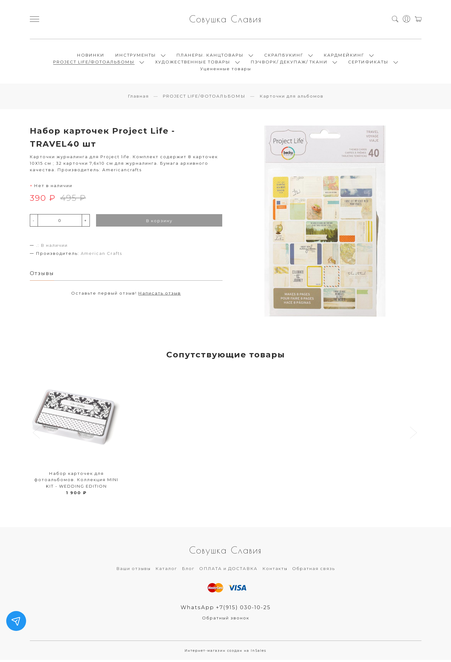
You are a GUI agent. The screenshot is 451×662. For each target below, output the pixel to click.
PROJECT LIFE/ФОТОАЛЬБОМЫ (94, 62)
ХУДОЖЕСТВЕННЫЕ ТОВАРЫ (192, 62)
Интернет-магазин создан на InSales (225, 653)
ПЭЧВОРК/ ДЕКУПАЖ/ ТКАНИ (289, 62)
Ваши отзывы (133, 570)
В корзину (159, 222)
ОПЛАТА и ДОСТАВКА (228, 570)
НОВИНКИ (90, 55)
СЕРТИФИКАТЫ (368, 62)
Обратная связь (313, 570)
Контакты (275, 570)
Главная (138, 97)
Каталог (166, 570)
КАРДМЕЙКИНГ (344, 55)
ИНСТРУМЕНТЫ (135, 55)
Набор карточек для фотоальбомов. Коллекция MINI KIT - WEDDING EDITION (76, 481)
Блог (188, 570)
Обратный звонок (225, 619)
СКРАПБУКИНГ (283, 55)
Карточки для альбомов (292, 97)
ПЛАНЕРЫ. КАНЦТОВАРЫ (210, 55)
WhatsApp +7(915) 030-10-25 (225, 609)
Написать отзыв (159, 294)
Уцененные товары (225, 69)
